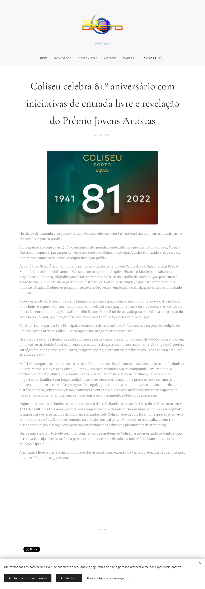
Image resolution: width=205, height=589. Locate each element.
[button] (160, 59)
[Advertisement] (102, 495)
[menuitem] (39, 59)
